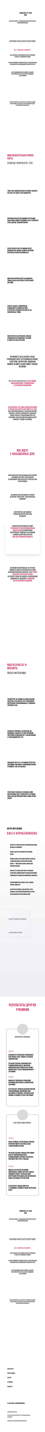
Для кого (10, 1369)
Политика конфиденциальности (17, 1421)
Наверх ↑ (10, 1387)
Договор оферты (12, 1412)
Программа (11, 1373)
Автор (9, 1378)
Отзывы (10, 1382)
